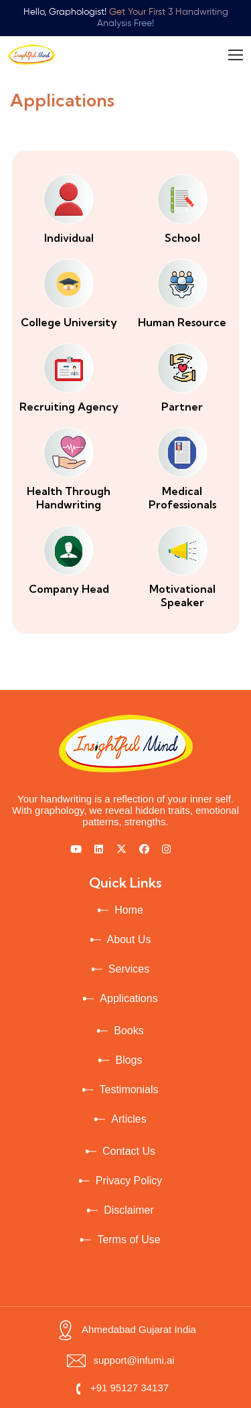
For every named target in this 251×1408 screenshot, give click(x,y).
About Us (129, 939)
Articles (128, 1119)
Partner (182, 406)
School (182, 237)
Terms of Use (128, 1239)
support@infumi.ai (120, 1360)
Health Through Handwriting (68, 497)
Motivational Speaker (182, 595)
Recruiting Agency (68, 406)
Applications (128, 998)
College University (69, 322)
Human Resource (182, 322)
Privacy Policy (129, 1180)
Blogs (128, 1060)
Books (128, 1030)
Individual (69, 237)
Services (128, 969)
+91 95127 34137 (120, 1387)
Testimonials (128, 1089)
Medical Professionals (182, 497)
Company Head (69, 588)
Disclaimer (129, 1210)
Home (128, 910)
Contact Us (128, 1151)
